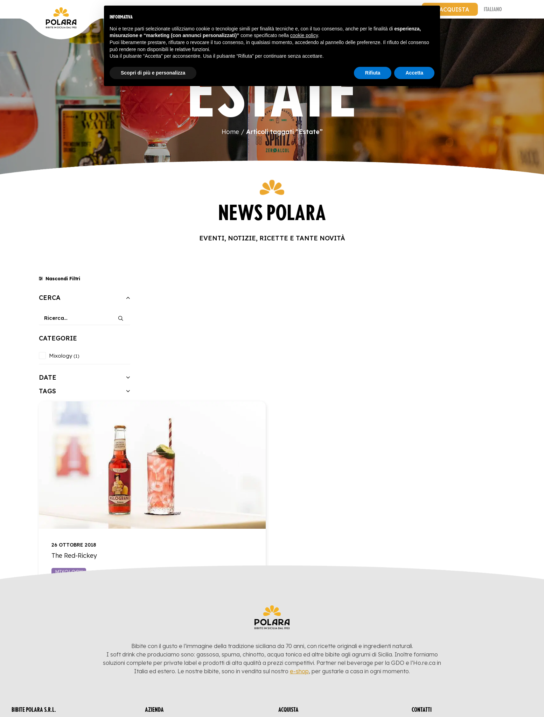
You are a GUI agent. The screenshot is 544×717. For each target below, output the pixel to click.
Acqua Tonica (305, 640)
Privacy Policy (40, 645)
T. (436, 633)
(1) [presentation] (76, 356)
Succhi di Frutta (310, 631)
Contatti (164, 640)
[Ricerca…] (84, 318)
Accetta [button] (414, 73)
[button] (120, 315)
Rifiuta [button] (373, 73)
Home (230, 132)
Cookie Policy (39, 654)
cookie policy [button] (304, 35)
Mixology (185, 432)
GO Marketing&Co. (507, 701)
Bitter (294, 649)
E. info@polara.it (444, 622)
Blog (159, 622)
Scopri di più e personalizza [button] (153, 73)
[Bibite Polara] (46, 9)
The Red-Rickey (191, 415)
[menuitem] (449, 9)
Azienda (163, 631)
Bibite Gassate (306, 622)
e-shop (299, 564)
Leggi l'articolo (287, 431)
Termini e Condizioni (184, 649)
